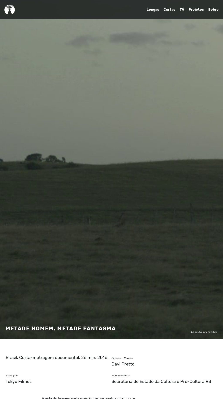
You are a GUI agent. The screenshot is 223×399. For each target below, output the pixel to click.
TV (182, 9)
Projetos (196, 9)
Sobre (213, 9)
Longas (153, 9)
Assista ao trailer (204, 332)
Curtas (169, 9)
